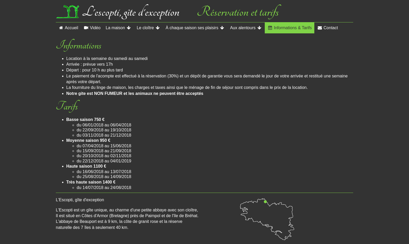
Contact (327, 28)
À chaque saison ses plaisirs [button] (195, 28)
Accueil (68, 28)
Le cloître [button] (148, 28)
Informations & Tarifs (289, 28)
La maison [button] (118, 28)
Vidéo (92, 28)
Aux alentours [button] (246, 28)
